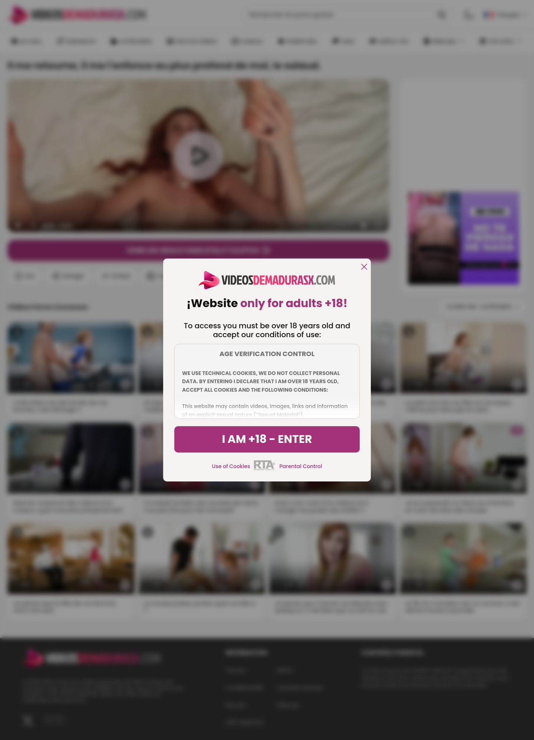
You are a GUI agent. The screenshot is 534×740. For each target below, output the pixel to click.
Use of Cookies (231, 466)
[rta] (265, 469)
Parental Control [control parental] (300, 466)
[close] (364, 267)
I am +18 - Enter (267, 439)
